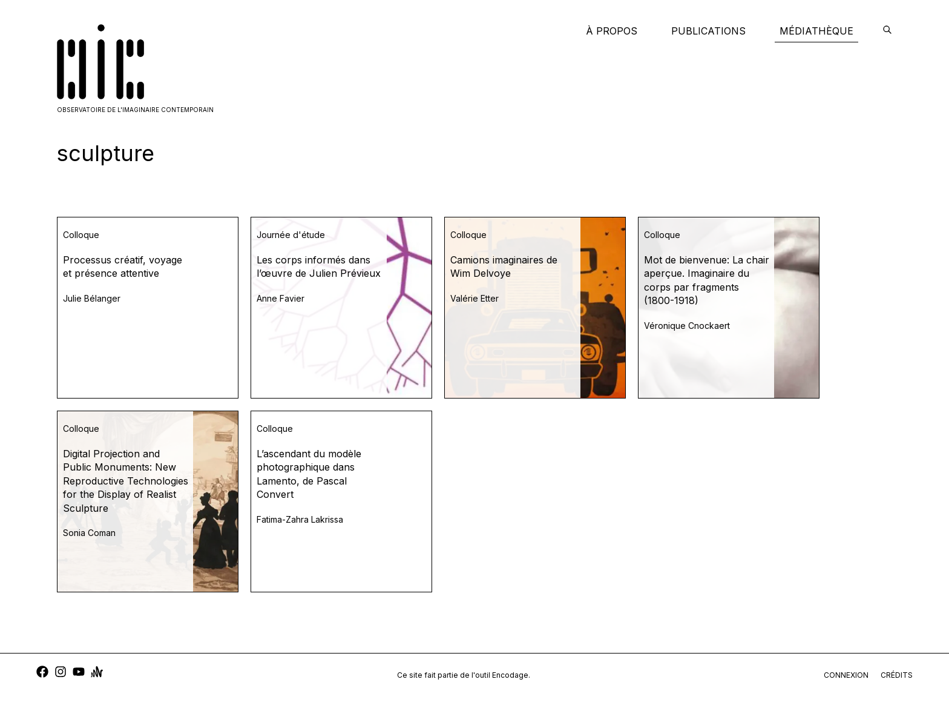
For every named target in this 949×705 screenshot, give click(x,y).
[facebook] (42, 673)
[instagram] (60, 673)
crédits (897, 675)
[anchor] (97, 673)
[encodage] (887, 31)
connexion (846, 675)
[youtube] (79, 673)
